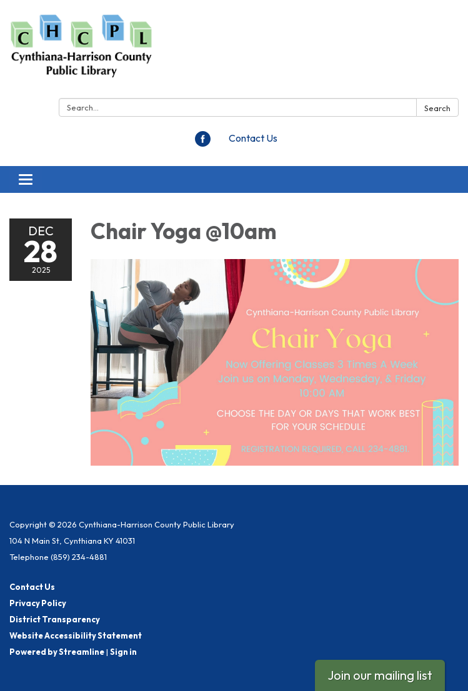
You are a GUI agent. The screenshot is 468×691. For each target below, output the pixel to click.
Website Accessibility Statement (75, 635)
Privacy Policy (37, 603)
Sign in (123, 652)
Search (437, 108)
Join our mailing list (379, 675)
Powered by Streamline (56, 652)
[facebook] (203, 143)
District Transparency (54, 619)
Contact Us (253, 138)
